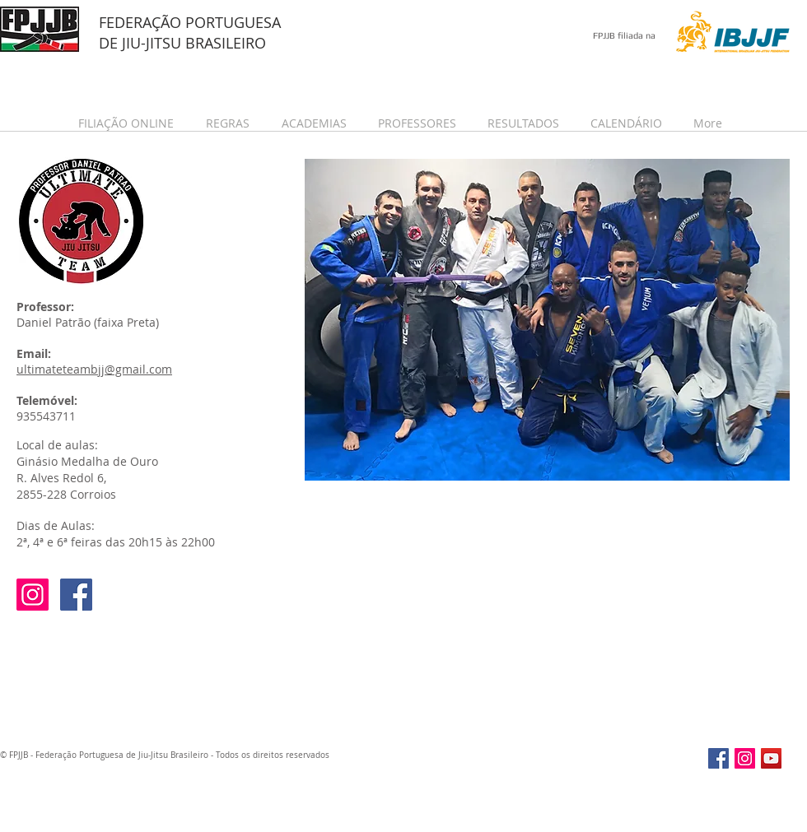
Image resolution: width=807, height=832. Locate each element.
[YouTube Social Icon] (771, 758)
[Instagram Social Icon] (32, 595)
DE (110, 43)
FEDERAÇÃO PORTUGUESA (190, 22)
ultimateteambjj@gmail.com (94, 369)
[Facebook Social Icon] (76, 595)
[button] (130, 123)
